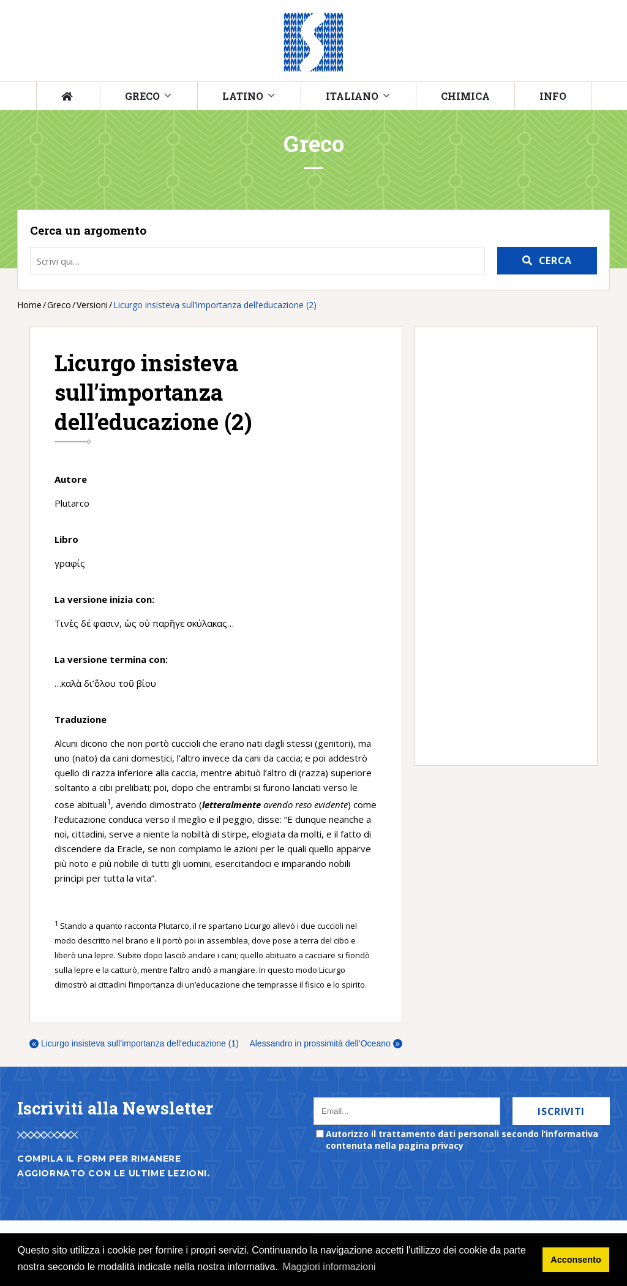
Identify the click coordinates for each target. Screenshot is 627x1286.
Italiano (352, 95)
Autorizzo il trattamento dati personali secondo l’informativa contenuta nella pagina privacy (462, 1139)
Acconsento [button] (575, 1260)
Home (29, 305)
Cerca (555, 260)
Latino (242, 95)
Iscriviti (561, 1111)
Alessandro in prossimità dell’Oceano (325, 1043)
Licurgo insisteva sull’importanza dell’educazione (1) (134, 1043)
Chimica (465, 95)
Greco (142, 95)
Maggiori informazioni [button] (329, 1266)
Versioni (92, 305)
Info (552, 95)
